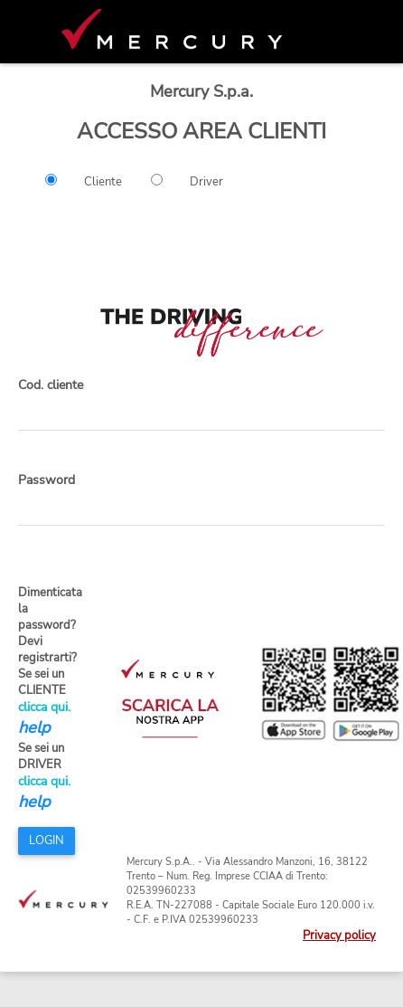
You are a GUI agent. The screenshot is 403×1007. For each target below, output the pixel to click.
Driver (206, 182)
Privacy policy (339, 935)
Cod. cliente (50, 385)
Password (46, 480)
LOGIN (46, 840)
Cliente (103, 182)
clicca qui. (44, 707)
